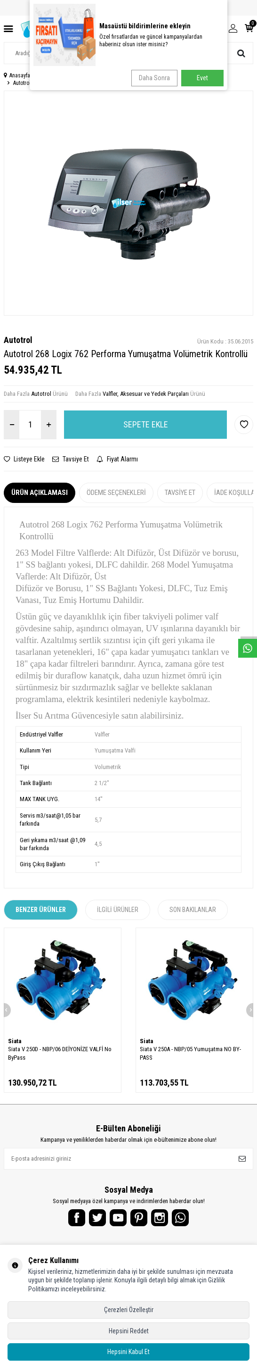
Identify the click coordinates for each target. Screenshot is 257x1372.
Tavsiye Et (70, 459)
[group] (128, 203)
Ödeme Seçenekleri (116, 492)
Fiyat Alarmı (117, 459)
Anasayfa (17, 75)
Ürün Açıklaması (39, 492)
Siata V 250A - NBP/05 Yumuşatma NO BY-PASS (190, 1053)
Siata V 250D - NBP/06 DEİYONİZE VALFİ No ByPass (60, 1053)
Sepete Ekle (145, 424)
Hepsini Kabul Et (128, 1351)
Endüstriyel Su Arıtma (64, 75)
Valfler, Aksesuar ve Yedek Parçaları (140, 75)
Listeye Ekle (24, 459)
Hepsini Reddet (129, 1331)
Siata (14, 1041)
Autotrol (18, 340)
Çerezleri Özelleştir (128, 1309)
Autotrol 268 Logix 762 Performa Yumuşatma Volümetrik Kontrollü (88, 83)
